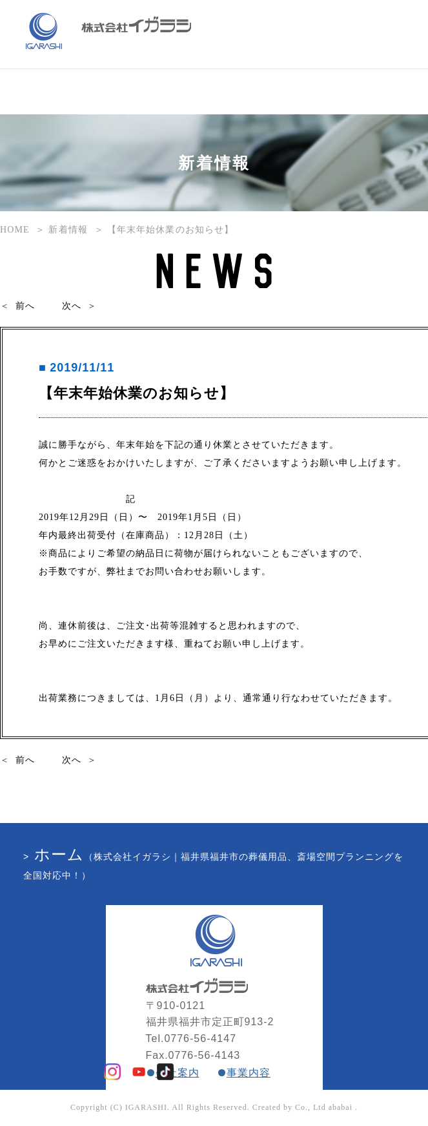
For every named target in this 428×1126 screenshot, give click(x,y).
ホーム (59, 854)
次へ (71, 306)
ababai (340, 1107)
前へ (25, 306)
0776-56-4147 (200, 1038)
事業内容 (248, 1072)
